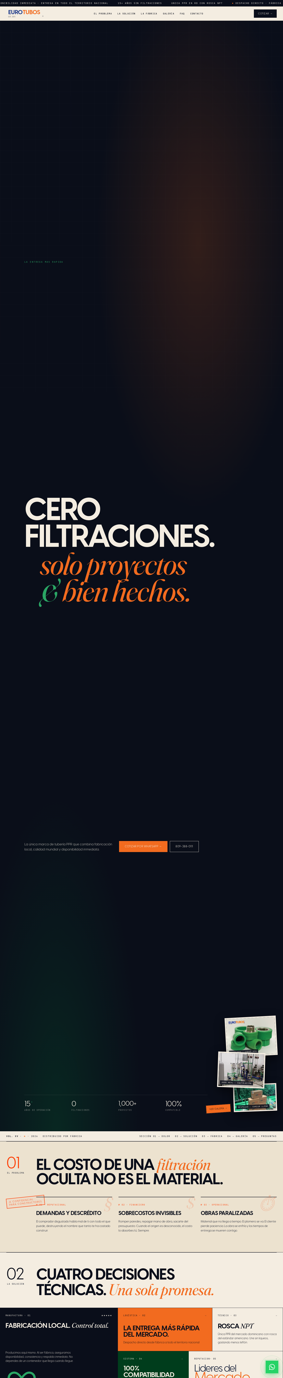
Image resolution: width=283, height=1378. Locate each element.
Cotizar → (265, 13)
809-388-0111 (184, 846)
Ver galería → (218, 1109)
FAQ (182, 13)
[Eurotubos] (24, 13)
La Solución (126, 13)
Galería (168, 13)
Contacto (196, 13)
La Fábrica (149, 13)
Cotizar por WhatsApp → (143, 846)
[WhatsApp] (272, 1367)
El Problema (103, 13)
